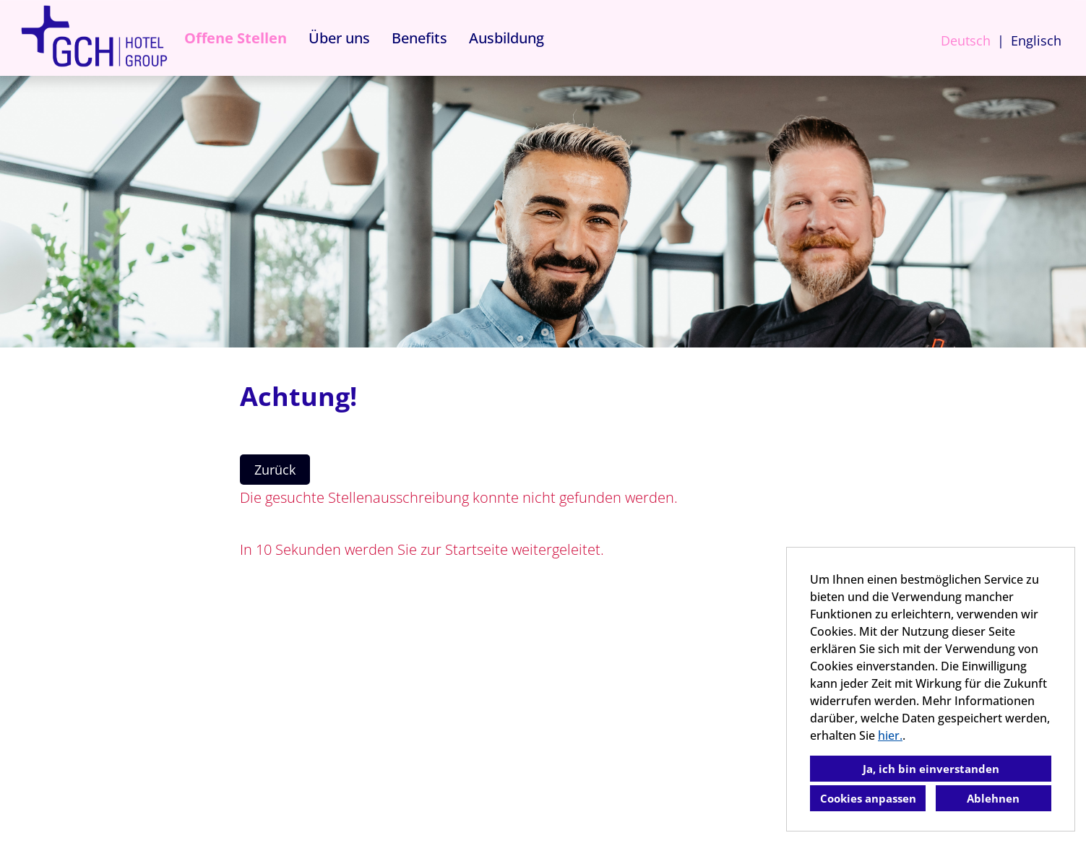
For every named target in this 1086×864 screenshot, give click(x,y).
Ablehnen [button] (993, 798)
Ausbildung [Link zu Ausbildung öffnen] (506, 38)
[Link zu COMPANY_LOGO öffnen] (94, 38)
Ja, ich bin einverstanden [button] (931, 768)
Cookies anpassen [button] (868, 798)
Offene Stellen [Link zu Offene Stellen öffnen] (235, 38)
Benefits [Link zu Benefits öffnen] (419, 38)
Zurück (275, 469)
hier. (890, 735)
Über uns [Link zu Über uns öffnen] (339, 38)
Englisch (1036, 40)
